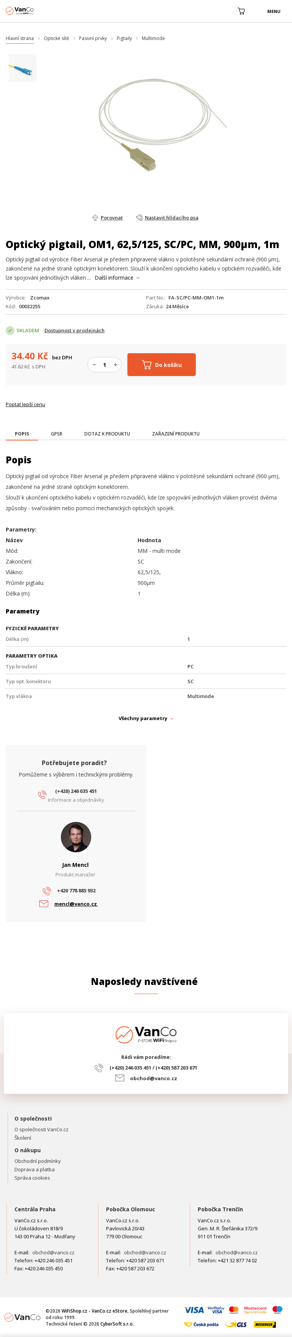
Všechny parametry (143, 718)
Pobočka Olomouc (130, 1209)
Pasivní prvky (93, 38)
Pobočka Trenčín (220, 1209)
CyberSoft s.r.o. (117, 1324)
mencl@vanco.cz (76, 903)
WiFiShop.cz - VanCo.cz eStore (34, 11)
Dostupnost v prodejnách (74, 330)
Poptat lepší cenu (25, 404)
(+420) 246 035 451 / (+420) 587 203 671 (153, 1067)
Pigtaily (124, 38)
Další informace (114, 277)
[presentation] (22, 434)
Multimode (153, 38)
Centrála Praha (35, 1209)
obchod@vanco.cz (153, 1078)
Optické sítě (56, 38)
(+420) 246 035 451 (76, 791)
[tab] (22, 434)
